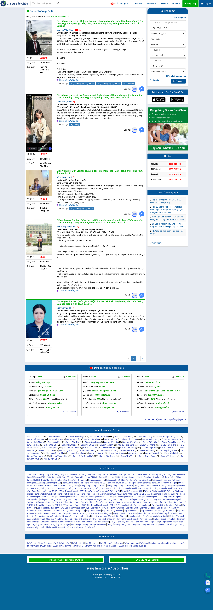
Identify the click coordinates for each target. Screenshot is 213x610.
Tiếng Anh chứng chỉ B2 (94, 483)
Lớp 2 (36, 543)
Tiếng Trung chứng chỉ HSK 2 (120, 485)
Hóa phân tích (134, 516)
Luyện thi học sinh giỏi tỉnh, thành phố (101, 546)
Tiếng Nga (139, 522)
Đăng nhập (190, 4)
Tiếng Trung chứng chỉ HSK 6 (70, 488)
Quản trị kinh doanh (173, 513)
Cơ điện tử (108, 516)
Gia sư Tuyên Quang (147, 456)
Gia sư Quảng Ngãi (54, 453)
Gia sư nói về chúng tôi (147, 560)
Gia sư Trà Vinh (127, 456)
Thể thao (132, 513)
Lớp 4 (48, 543)
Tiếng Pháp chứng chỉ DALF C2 (122, 497)
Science (148, 519)
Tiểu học (144, 543)
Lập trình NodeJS (98, 508)
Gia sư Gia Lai (50, 445)
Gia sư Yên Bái (50, 459)
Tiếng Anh (82, 480)
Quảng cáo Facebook (42, 524)
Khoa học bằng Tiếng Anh (100, 513)
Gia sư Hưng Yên (50, 448)
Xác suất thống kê (54, 516)
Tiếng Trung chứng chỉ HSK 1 (93, 485)
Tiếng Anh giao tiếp (96, 480)
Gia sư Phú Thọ (127, 450)
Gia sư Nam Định (46, 450)
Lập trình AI (59, 510)
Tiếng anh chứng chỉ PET (132, 519)
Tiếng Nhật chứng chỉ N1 (132, 491)
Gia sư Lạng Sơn (148, 448)
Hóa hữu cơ (147, 516)
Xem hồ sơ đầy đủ (68, 80)
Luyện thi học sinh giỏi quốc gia (132, 546)
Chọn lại (154, 80)
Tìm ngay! (178, 81)
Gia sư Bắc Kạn (55, 439)
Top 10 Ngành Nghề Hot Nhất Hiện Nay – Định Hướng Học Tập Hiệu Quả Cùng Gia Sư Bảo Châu (166, 210)
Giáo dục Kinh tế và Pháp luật (59, 519)
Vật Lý (134, 474)
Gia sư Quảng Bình (167, 450)
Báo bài (70, 477)
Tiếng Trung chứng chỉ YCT (97, 491)
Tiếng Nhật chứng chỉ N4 (45, 494)
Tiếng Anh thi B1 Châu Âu (117, 480)
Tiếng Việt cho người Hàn (110, 477)
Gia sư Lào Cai (166, 448)
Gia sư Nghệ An (66, 450)
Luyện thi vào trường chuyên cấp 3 (68, 546)
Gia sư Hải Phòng (147, 445)
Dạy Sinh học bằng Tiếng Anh (64, 480)
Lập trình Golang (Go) (75, 510)
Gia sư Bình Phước (172, 439)
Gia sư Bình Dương (150, 439)
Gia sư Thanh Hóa (59, 456)
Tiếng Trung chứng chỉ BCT (71, 491)
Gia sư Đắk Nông (130, 442)
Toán (29, 474)
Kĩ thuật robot (121, 516)
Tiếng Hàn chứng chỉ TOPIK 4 (49, 505)
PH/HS (164, 3)
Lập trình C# (70, 508)
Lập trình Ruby (43, 508)
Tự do (126, 543)
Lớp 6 (61, 543)
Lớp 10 (88, 543)
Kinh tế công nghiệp (35, 516)
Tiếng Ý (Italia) (113, 524)
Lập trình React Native (151, 510)
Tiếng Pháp (85, 494)
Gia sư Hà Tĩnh (106, 445)
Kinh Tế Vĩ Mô (144, 513)
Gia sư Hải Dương (126, 445)
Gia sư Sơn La (134, 453)
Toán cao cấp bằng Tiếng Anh (82, 474)
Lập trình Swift (132, 508)
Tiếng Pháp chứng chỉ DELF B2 (64, 497)
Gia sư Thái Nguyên (36, 456)
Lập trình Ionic (56, 513)
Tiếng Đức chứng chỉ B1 (72, 499)
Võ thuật (165, 477)
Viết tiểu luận (171, 524)
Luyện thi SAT (103, 474)
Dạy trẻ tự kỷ (32, 527)
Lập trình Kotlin (163, 508)
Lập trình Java (57, 508)
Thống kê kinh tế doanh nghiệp (76, 516)
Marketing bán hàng (80, 524)
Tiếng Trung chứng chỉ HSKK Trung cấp (134, 488)
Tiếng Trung (73, 485)
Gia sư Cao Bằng (92, 442)
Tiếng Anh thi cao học (161, 480)
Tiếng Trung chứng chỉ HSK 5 (42, 488)
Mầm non (135, 543)
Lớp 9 (81, 543)
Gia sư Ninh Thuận (108, 450)
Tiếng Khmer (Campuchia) (153, 524)
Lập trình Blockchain (44, 510)
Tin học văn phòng (142, 505)
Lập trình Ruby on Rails (112, 510)
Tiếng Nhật (115, 491)
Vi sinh (172, 516)
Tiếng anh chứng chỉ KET (109, 519)
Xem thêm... (157, 243)
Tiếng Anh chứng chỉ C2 (139, 483)
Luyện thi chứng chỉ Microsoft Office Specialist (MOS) (63, 527)
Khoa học (84, 513)
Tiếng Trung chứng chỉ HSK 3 (147, 485)
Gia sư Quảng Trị (96, 453)
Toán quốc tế (124, 474)
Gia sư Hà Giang (69, 445)
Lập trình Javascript (115, 508)
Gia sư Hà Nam (87, 445)
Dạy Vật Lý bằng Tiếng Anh (155, 474)
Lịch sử (139, 477)
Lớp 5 (55, 543)
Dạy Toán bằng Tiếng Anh (57, 474)
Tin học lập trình (125, 505)
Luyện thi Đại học (115, 543)
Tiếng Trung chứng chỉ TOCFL (45, 491)
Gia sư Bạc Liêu (73, 439)
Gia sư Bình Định (129, 439)
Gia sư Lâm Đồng (127, 448)
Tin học (156, 519)
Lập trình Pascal (71, 513)
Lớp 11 (96, 543)
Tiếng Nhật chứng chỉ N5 (68, 494)
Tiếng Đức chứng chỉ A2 (50, 499)
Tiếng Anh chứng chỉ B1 (72, 483)
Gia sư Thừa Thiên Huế (82, 456)
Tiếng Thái (125, 524)
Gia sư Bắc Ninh (91, 439)
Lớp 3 (42, 543)
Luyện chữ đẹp (58, 477)
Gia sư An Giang (145, 436)
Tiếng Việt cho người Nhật (86, 477)
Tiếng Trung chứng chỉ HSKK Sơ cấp (100, 488)
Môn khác (92, 527)
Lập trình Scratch (101, 522)
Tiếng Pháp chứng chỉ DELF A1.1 (106, 494)
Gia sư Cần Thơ (72, 442)
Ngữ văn (172, 474)
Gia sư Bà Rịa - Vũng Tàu (168, 436)
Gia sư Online (33, 436)
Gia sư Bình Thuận (35, 442)
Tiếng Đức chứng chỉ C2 (140, 499)
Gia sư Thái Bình (171, 453)
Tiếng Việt (46, 477)
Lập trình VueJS (169, 510)
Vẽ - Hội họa (175, 477)
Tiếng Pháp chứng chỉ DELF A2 (164, 494)
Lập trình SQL (83, 508)
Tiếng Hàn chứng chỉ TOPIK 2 (49, 502)
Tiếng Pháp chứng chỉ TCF (149, 497)
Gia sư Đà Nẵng (76, 436)
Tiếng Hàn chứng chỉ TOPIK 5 (76, 505)
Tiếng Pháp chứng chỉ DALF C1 (93, 497)
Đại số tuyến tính (168, 519)
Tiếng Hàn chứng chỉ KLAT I (75, 502)
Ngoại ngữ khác (152, 522)
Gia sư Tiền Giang (107, 456)
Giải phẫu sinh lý (160, 516)
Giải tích (114, 474)
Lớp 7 (68, 543)
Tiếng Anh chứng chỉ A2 (50, 483)
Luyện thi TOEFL (43, 485)
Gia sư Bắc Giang (35, 439)
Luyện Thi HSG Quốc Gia (38, 480)
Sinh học (147, 477)
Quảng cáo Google (61, 524)
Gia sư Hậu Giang (168, 445)
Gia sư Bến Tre (110, 439)
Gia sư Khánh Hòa (123, 436)
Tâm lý (181, 524)
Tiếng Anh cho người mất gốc (164, 483)
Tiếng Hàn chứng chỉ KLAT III (128, 502)
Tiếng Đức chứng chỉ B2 (95, 499)
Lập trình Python (173, 505)
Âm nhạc (156, 477)
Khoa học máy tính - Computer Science (75, 522)
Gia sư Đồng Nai (169, 442)
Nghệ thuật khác (120, 513)
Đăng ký (206, 4)
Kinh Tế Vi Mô (158, 513)
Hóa (140, 474)
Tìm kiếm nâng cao (176, 76)
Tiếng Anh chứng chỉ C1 (116, 483)
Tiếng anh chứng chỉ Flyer (85, 519)
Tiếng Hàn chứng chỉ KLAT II (101, 502)
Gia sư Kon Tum (90, 448)
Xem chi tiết (69, 412)
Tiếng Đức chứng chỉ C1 (118, 499)
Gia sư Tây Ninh (152, 453)
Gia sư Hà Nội (54, 436)
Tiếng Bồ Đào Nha (98, 524)
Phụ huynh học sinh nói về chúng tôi (66, 560)
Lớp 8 (74, 543)
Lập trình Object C (148, 508)
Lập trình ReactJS (132, 510)
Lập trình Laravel (93, 510)
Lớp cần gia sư (119, 3)
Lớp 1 (29, 543)
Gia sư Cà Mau (54, 442)
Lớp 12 (103, 543)
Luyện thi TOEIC (60, 485)
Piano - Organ (128, 477)
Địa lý (112, 522)
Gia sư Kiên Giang (71, 448)
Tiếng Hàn (157, 499)
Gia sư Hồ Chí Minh (99, 436)
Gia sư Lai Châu (109, 448)
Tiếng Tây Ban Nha (124, 522)
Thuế (42, 519)
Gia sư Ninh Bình (87, 450)
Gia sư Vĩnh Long (168, 456)
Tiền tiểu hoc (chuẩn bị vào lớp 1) (163, 543)
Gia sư (176, 3)
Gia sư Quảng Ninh (75, 453)
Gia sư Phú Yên (146, 450)
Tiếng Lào (136, 524)
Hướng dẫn (180, 17)
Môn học (151, 3)
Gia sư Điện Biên (149, 442)
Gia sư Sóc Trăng (116, 453)
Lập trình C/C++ (158, 505)
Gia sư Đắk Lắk (111, 442)
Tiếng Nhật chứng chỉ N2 (155, 491)
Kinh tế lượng (97, 516)
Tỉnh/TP (137, 3)
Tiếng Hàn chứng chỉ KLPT (154, 502)
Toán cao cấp (38, 474)
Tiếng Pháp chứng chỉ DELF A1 (136, 494)
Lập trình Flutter (42, 513)
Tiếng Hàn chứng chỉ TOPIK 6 (104, 505)
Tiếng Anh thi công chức (140, 480)
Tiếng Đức (167, 497)
